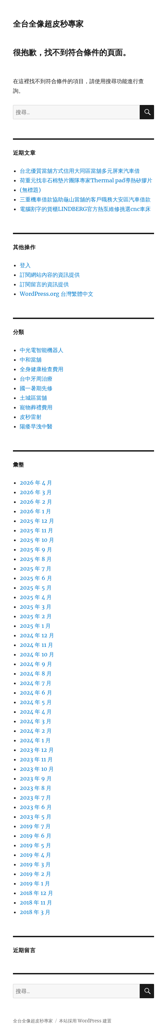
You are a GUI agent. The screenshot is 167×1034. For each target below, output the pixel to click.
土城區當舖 (33, 397)
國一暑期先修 (36, 388)
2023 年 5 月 (35, 816)
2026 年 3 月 (36, 492)
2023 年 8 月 (35, 788)
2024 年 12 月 (37, 635)
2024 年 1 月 (35, 740)
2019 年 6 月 (35, 835)
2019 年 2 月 (35, 873)
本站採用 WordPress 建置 (85, 1021)
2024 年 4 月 (36, 711)
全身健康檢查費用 (41, 369)
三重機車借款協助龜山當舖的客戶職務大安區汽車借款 (85, 199)
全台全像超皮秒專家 (48, 24)
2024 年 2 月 (36, 730)
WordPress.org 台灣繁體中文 (56, 293)
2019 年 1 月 (35, 883)
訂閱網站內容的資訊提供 (50, 274)
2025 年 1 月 (35, 625)
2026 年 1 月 (35, 511)
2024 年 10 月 (37, 654)
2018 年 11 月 (36, 902)
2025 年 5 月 (36, 587)
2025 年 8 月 (36, 559)
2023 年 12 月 (37, 749)
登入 (25, 265)
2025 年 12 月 (37, 520)
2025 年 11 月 (36, 530)
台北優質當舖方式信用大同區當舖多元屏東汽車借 (80, 170)
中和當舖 (31, 359)
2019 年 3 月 (35, 864)
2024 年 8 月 (36, 673)
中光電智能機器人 (41, 350)
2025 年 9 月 (36, 549)
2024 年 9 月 (36, 663)
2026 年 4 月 (36, 482)
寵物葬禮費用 (36, 407)
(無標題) (30, 189)
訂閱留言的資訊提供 (44, 284)
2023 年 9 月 (36, 778)
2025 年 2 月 (36, 616)
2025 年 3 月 (35, 606)
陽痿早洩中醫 (36, 426)
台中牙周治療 (36, 378)
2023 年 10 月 (37, 768)
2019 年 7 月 (35, 826)
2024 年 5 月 (36, 702)
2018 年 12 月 (36, 892)
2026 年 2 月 (36, 501)
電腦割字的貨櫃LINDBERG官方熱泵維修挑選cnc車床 (85, 209)
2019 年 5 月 (35, 845)
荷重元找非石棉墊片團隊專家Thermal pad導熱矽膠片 (86, 180)
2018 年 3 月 (35, 912)
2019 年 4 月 (35, 854)
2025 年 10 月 (37, 539)
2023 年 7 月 (35, 797)
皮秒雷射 (31, 416)
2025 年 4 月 (36, 597)
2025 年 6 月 (36, 578)
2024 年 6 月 (36, 692)
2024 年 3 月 (35, 721)
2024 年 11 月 (36, 644)
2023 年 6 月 (36, 807)
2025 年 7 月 (35, 568)
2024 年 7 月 (35, 683)
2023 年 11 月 (36, 759)
